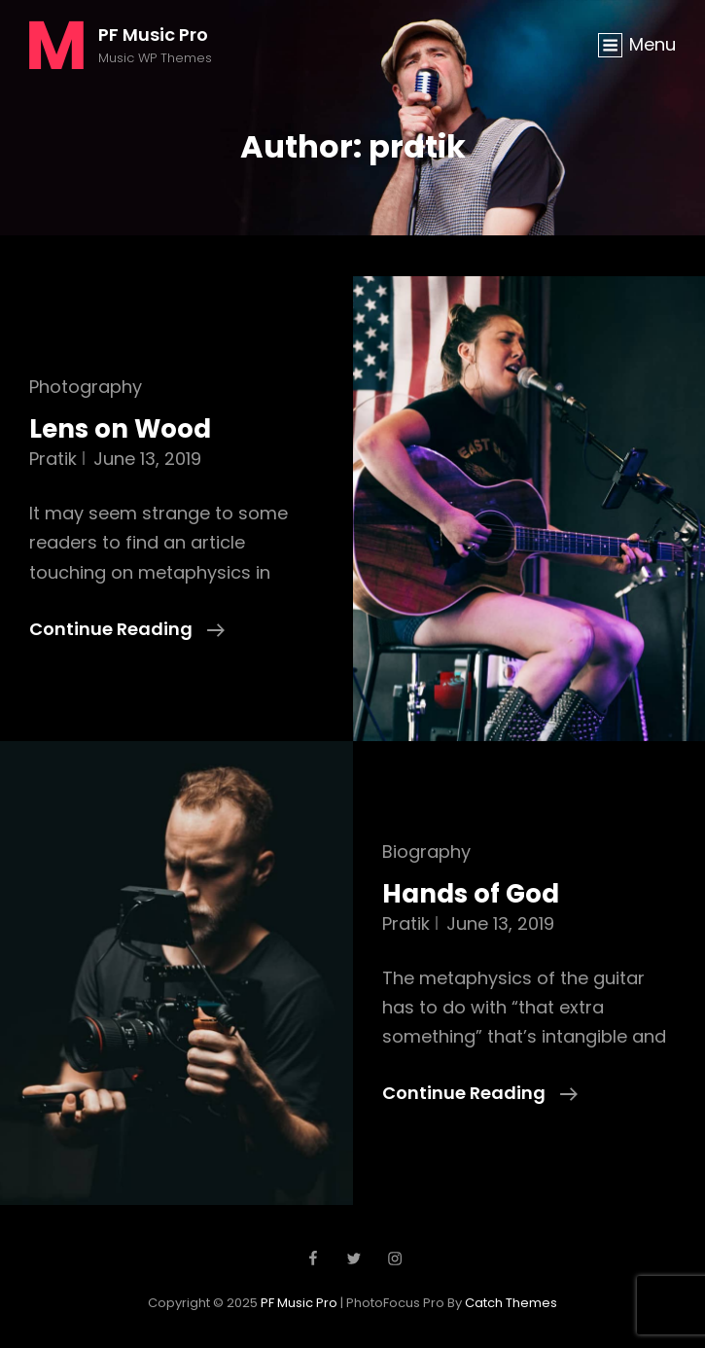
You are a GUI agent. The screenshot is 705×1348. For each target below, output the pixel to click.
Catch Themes (511, 1303)
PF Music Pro (153, 34)
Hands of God (470, 893)
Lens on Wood (120, 428)
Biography (426, 851)
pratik (53, 458)
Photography (85, 386)
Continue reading (127, 629)
